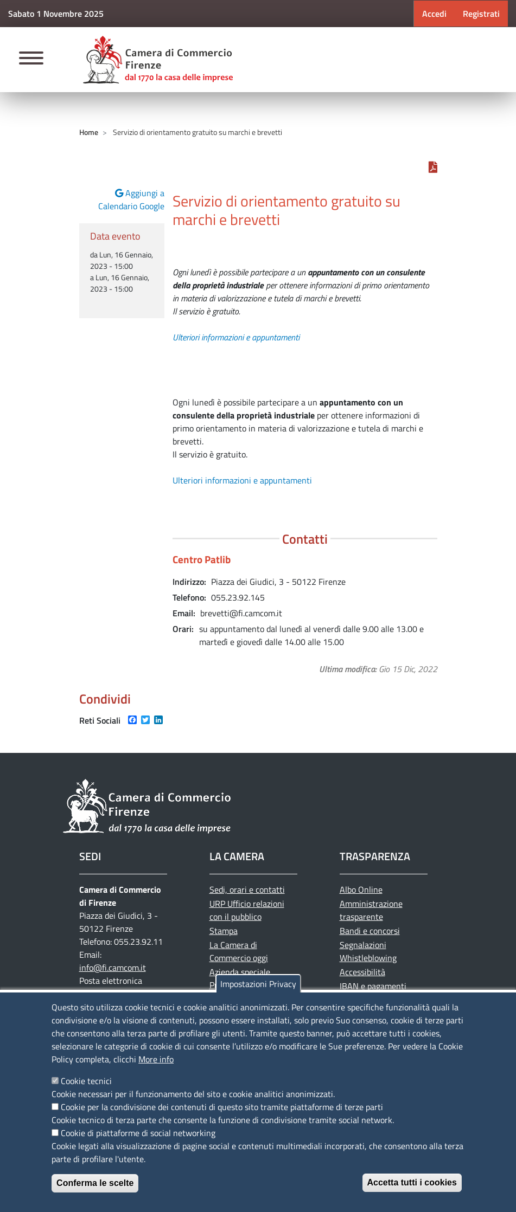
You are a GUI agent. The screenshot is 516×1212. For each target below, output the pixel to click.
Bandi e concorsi (370, 930)
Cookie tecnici (86, 1080)
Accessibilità (362, 971)
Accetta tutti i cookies (412, 1182)
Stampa (223, 930)
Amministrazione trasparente (371, 910)
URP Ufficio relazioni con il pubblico (246, 910)
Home (88, 132)
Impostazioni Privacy (258, 983)
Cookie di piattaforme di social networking (138, 1132)
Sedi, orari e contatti (247, 889)
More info (156, 1059)
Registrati (481, 13)
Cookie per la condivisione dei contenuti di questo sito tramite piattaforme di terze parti (222, 1106)
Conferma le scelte (94, 1183)
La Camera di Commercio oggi (238, 951)
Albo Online (361, 889)
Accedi (434, 13)
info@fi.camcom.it (112, 967)
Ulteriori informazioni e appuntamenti (236, 337)
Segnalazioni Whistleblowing (368, 951)
